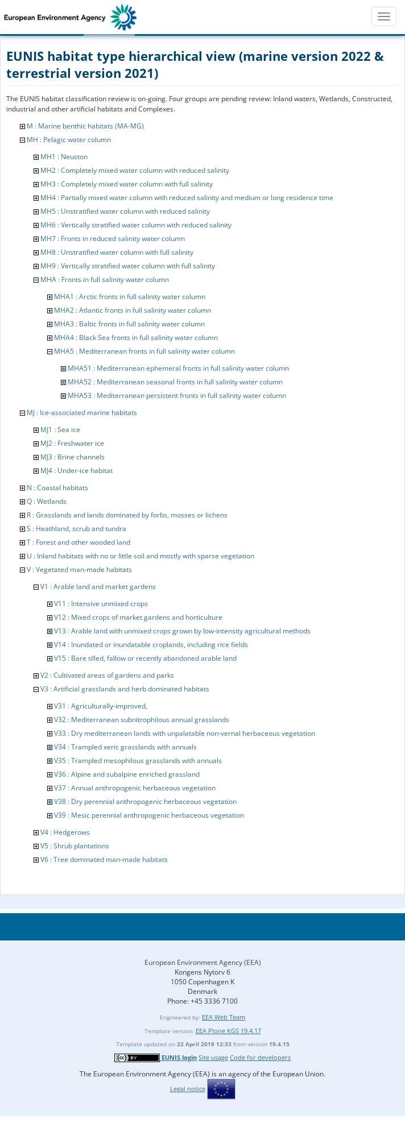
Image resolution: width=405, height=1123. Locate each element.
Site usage (213, 1057)
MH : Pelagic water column (69, 139)
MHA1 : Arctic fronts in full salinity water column (129, 296)
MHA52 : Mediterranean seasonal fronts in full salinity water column (175, 382)
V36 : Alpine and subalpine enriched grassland (127, 774)
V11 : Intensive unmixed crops (101, 603)
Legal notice (187, 1088)
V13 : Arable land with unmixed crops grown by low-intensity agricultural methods (182, 631)
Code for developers (260, 1057)
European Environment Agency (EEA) (202, 962)
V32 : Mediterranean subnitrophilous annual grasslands (141, 719)
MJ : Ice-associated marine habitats (82, 412)
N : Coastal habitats (57, 487)
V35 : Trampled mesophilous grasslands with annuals (138, 760)
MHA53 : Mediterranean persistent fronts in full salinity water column (177, 395)
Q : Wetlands (47, 501)
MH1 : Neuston (64, 156)
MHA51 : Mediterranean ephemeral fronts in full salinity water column (178, 368)
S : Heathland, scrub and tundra (76, 528)
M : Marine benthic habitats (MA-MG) (85, 126)
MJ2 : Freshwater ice (72, 443)
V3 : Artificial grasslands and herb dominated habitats (124, 689)
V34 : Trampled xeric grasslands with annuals (125, 747)
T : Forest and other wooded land (78, 542)
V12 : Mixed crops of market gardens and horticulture (138, 617)
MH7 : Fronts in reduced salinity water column (112, 238)
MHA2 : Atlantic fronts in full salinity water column (132, 310)
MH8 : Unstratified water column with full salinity (116, 252)
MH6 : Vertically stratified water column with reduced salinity (136, 225)
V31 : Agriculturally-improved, (100, 706)
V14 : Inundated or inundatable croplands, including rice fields (151, 644)
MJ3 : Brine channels (72, 457)
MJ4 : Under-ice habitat (76, 470)
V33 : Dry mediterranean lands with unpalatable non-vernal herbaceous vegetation (184, 733)
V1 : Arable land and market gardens (98, 586)
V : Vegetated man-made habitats (79, 569)
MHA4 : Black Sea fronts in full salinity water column (136, 337)
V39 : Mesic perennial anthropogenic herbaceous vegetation (149, 815)
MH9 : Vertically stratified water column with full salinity (127, 266)
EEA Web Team (223, 1017)
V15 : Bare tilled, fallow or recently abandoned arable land (145, 658)
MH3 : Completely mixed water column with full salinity (126, 184)
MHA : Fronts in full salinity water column (104, 279)
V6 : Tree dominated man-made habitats (104, 859)
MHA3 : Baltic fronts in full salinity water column (129, 324)
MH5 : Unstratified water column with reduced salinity (125, 211)
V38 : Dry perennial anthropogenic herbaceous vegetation (145, 801)
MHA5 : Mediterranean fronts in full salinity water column (144, 351)
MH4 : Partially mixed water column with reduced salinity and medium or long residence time (186, 197)
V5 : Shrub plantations (74, 846)
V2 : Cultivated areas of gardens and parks (107, 675)
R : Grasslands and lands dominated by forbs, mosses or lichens (127, 515)
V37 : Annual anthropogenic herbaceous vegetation (135, 788)
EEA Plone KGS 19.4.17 (228, 1030)
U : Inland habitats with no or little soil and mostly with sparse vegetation (140, 556)
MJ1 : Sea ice (60, 429)
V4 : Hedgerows (65, 832)
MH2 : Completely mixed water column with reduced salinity (134, 170)
